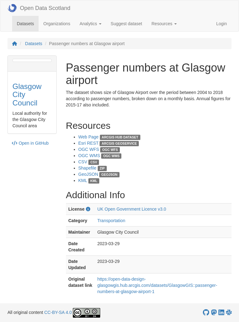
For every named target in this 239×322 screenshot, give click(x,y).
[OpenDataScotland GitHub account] (206, 312)
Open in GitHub (30, 143)
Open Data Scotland (38, 8)
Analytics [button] (90, 23)
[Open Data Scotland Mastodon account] (214, 312)
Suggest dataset (126, 23)
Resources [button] (164, 23)
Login (221, 23)
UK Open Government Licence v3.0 (131, 209)
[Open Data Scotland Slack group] (229, 312)
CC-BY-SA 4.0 (58, 312)
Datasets (28, 23)
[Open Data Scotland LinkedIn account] (221, 312)
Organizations (56, 23)
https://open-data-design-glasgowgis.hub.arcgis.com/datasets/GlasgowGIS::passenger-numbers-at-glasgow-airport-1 (157, 285)
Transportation (111, 220)
